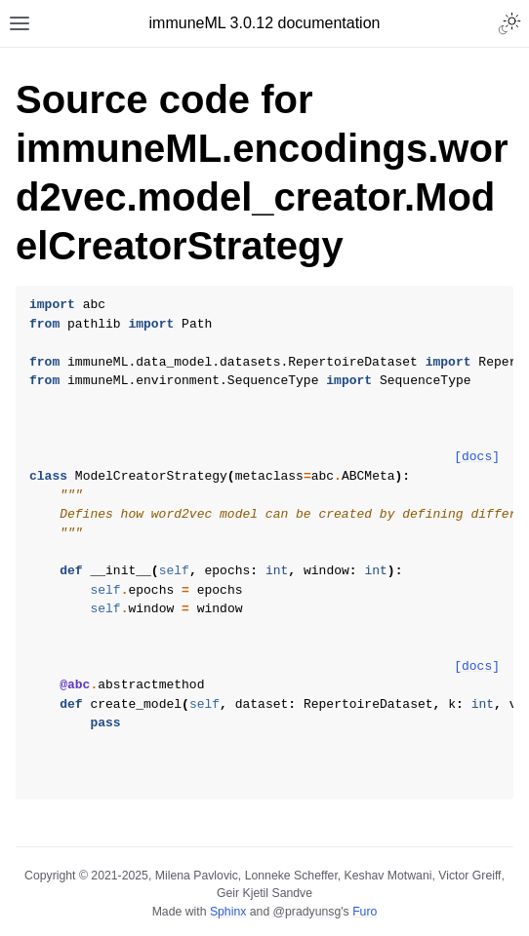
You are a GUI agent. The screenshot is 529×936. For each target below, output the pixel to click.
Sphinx (228, 911)
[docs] (477, 456)
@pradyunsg (307, 911)
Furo (364, 911)
